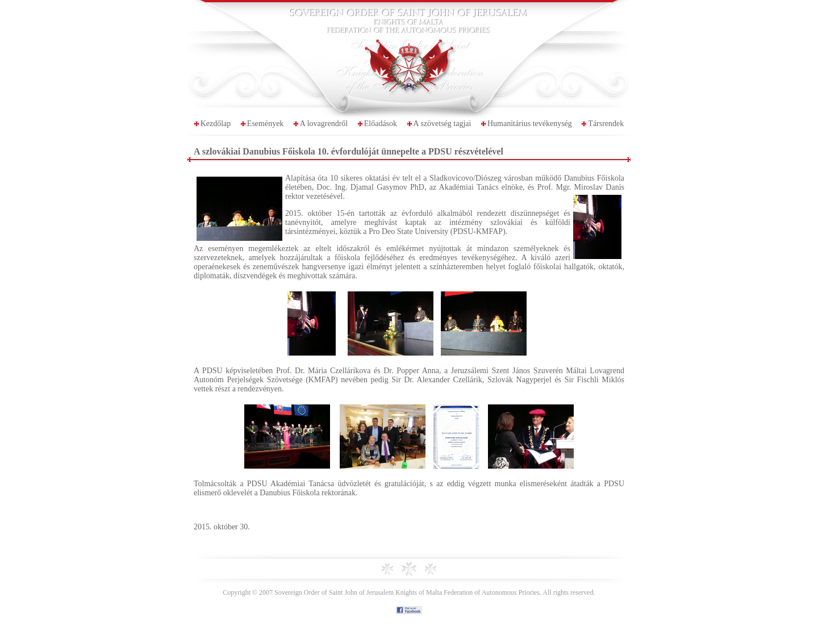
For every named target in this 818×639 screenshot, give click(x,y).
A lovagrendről (324, 123)
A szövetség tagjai (442, 123)
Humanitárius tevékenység (529, 123)
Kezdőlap (216, 123)
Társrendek (606, 123)
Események (265, 123)
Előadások (380, 123)
